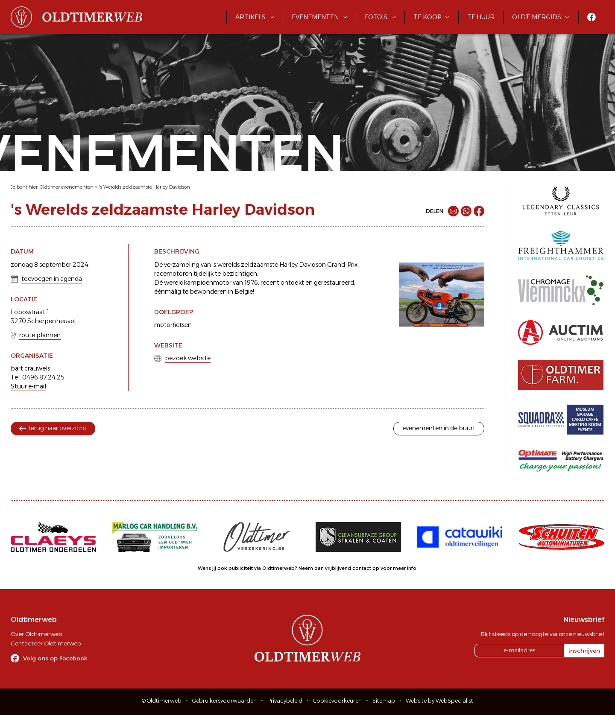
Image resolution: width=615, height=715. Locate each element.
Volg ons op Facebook (55, 658)
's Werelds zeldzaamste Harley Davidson (144, 187)
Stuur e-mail (28, 386)
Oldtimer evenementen (67, 187)
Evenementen (315, 17)
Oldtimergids (536, 17)
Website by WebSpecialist (439, 700)
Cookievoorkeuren (337, 700)
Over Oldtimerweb (36, 633)
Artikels (250, 17)
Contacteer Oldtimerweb (46, 643)
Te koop (427, 17)
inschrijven (584, 650)
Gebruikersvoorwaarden (224, 700)
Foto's (376, 17)
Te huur (481, 17)
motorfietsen (173, 325)
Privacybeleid (284, 700)
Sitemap (383, 700)
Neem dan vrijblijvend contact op (339, 568)
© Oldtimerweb (162, 700)
